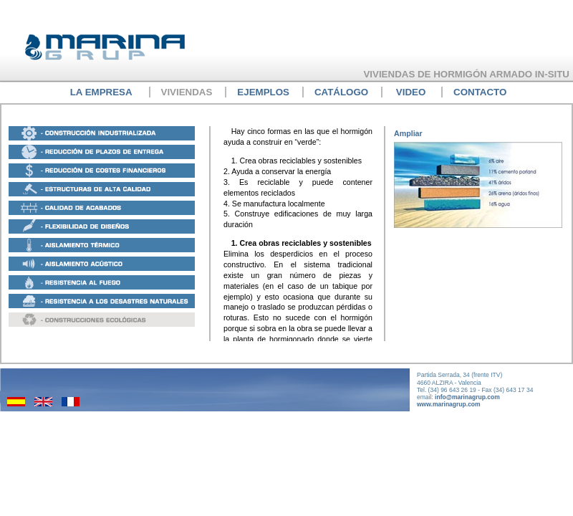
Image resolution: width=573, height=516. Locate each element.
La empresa (101, 92)
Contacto (479, 92)
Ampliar (408, 133)
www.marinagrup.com (449, 404)
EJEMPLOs (263, 92)
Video (410, 92)
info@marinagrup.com (467, 397)
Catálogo (341, 92)
